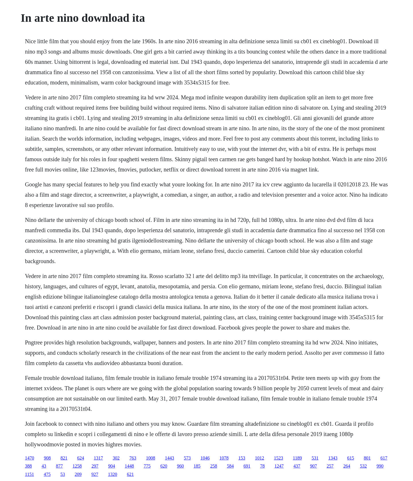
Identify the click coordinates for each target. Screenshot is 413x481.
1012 (259, 458)
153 (241, 458)
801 (367, 458)
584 (230, 466)
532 (363, 466)
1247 (279, 466)
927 (94, 474)
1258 (77, 466)
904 (111, 466)
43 (44, 466)
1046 (205, 458)
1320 (112, 474)
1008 (150, 458)
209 (78, 474)
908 (47, 458)
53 (62, 474)
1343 (332, 458)
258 (213, 466)
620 (163, 466)
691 (246, 466)
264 (346, 466)
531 (314, 458)
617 (383, 458)
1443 (169, 458)
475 (47, 474)
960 (180, 466)
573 (187, 458)
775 (147, 466)
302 (116, 458)
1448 (129, 466)
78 (262, 466)
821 (64, 458)
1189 (297, 458)
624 (80, 458)
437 (296, 466)
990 (380, 466)
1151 (29, 474)
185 (197, 466)
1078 (224, 458)
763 (132, 458)
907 (313, 466)
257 (330, 466)
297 (94, 466)
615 (350, 458)
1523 (278, 458)
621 (130, 474)
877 (59, 466)
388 (28, 466)
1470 (29, 458)
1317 (98, 458)
